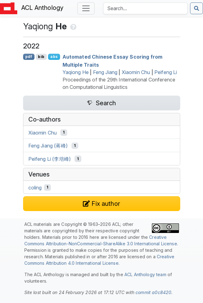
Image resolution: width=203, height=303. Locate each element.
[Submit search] (196, 8)
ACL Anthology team (145, 274)
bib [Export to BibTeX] (41, 56)
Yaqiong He (76, 72)
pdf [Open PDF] (28, 56)
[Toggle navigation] (86, 8)
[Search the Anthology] (145, 8)
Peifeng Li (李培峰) (49, 159)
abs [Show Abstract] (53, 56)
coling (35, 187)
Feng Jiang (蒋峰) (48, 146)
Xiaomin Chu (136, 72)
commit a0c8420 (153, 292)
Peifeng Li (165, 72)
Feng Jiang (105, 72)
